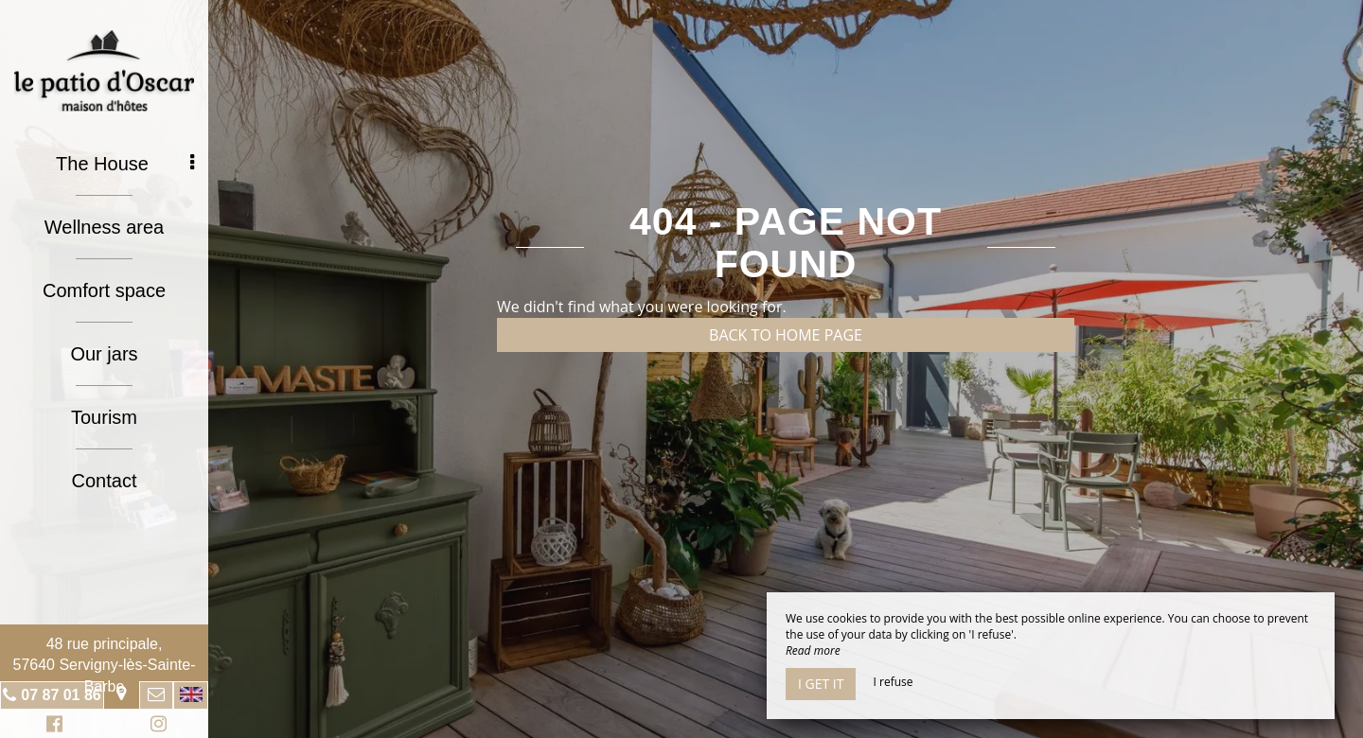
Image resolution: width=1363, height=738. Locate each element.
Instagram (155, 726)
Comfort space (104, 290)
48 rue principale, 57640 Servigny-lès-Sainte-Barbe (104, 665)
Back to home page (785, 335)
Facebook (51, 726)
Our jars (103, 353)
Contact (104, 480)
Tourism (104, 417)
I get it (820, 684)
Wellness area (104, 227)
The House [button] (125, 163)
